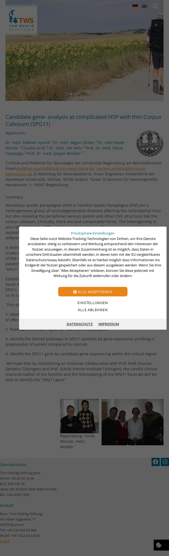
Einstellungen (93, 302)
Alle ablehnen (93, 309)
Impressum (108, 323)
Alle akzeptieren (92, 291)
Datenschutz (80, 323)
